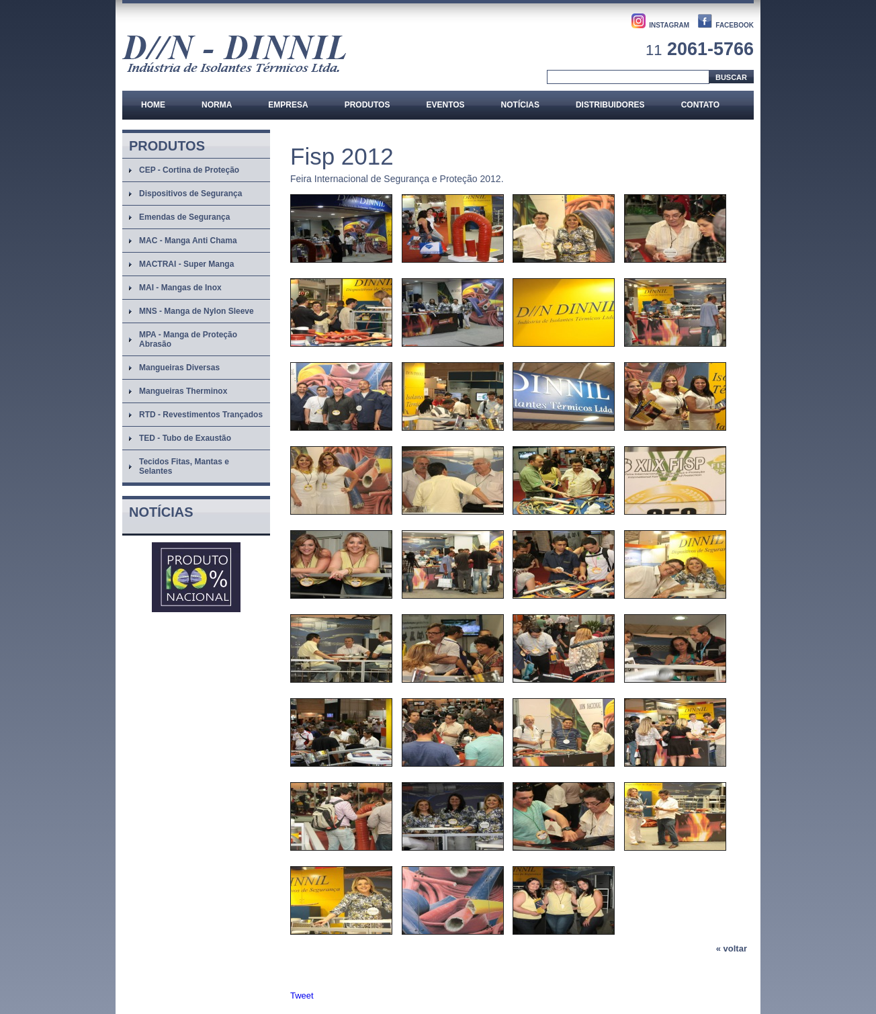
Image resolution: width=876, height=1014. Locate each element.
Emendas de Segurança (184, 217)
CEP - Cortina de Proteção (189, 170)
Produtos (367, 105)
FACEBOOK (734, 25)
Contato (700, 105)
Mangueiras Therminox (183, 391)
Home (153, 105)
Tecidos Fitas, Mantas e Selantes (184, 466)
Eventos (445, 105)
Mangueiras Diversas (179, 367)
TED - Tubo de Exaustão (185, 438)
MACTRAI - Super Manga (186, 264)
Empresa (288, 105)
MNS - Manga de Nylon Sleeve (196, 311)
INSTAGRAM (669, 25)
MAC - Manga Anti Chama (188, 240)
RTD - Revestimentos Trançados (201, 414)
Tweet (302, 995)
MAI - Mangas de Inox (180, 287)
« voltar (731, 948)
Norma (217, 105)
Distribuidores (610, 105)
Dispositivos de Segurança (190, 193)
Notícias (520, 105)
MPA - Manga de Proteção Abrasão (188, 339)
